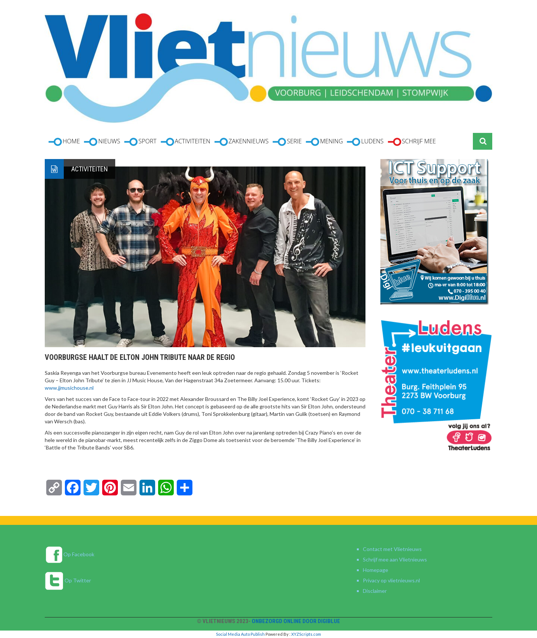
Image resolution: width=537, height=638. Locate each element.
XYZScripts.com (306, 634)
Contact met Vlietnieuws (392, 549)
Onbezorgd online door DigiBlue (296, 621)
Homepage (375, 570)
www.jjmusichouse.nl (69, 388)
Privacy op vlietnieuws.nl (391, 580)
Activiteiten (89, 169)
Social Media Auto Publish (240, 634)
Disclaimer (375, 591)
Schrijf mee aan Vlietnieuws (395, 559)
